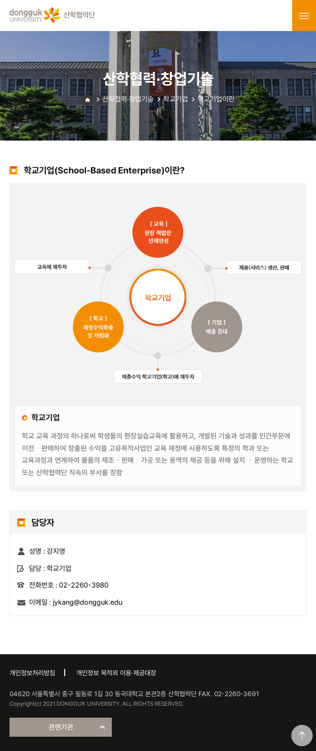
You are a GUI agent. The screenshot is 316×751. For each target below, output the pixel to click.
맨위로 (302, 735)
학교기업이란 (216, 99)
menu (304, 15)
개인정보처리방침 (32, 673)
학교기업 (175, 99)
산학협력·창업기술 (128, 99)
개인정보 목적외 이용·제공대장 (116, 673)
